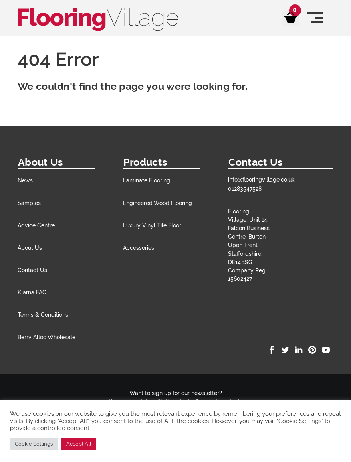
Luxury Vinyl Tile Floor (152, 225)
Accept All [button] (78, 444)
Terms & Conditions (43, 314)
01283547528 (245, 188)
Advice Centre (36, 225)
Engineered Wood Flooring (157, 202)
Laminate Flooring (146, 180)
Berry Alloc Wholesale (46, 337)
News (25, 180)
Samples (29, 202)
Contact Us (32, 270)
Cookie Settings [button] (34, 444)
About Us (30, 247)
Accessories (138, 247)
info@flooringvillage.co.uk (261, 179)
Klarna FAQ (32, 292)
